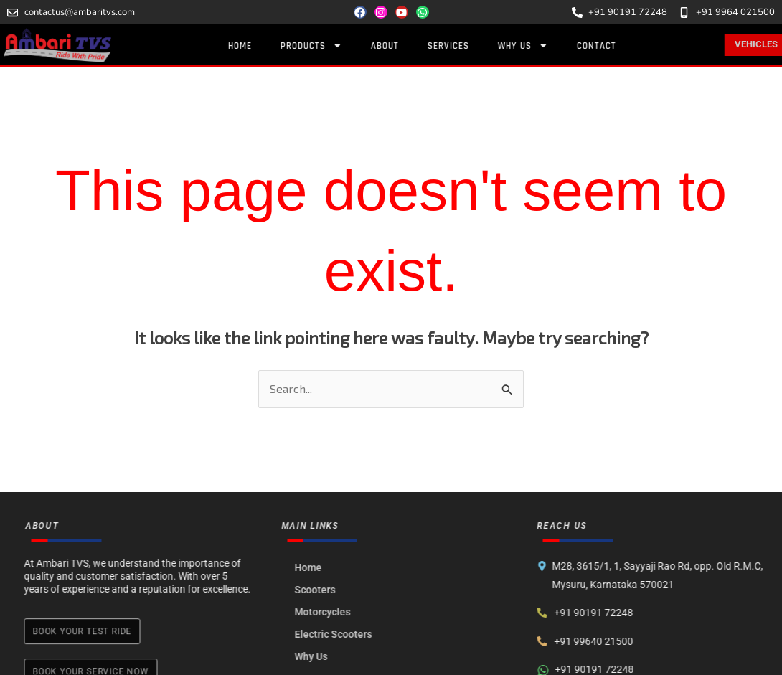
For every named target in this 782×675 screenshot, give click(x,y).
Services (467, 46)
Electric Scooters (343, 634)
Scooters (324, 589)
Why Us (542, 45)
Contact (615, 46)
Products (330, 45)
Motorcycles (332, 612)
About (404, 46)
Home (258, 46)
